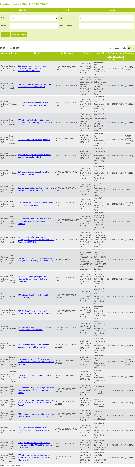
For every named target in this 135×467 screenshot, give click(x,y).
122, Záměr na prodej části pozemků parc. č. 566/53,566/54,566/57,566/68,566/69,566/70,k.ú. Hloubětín (36, 221)
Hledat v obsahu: (66, 26)
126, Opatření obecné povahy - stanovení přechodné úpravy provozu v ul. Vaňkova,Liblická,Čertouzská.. (33, 68)
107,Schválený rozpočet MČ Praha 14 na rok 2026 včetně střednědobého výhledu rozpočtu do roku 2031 (36, 361)
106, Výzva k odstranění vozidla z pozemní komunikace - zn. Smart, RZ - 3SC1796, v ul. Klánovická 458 (34, 457)
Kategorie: (63, 18)
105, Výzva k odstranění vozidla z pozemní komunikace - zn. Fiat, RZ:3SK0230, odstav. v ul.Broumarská (35, 445)
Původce (86, 53)
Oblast (4, 53)
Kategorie (13, 53)
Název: (4, 26)
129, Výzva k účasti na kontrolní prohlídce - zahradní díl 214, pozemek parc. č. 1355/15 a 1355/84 (35, 122)
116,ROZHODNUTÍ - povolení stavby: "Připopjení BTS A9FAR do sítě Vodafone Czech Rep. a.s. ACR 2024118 (36, 239)
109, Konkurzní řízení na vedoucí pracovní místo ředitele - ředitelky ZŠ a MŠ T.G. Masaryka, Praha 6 (36, 390)
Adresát (100, 53)
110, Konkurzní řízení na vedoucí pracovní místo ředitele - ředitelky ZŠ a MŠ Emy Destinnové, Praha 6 (36, 402)
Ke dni (67, 10)
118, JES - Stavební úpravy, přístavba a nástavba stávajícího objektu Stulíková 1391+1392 (33, 279)
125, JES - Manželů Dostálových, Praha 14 (34, 140)
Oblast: (4, 18)
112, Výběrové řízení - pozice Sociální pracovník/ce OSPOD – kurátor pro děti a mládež (33, 430)
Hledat (112, 10)
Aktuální (22, 10)
